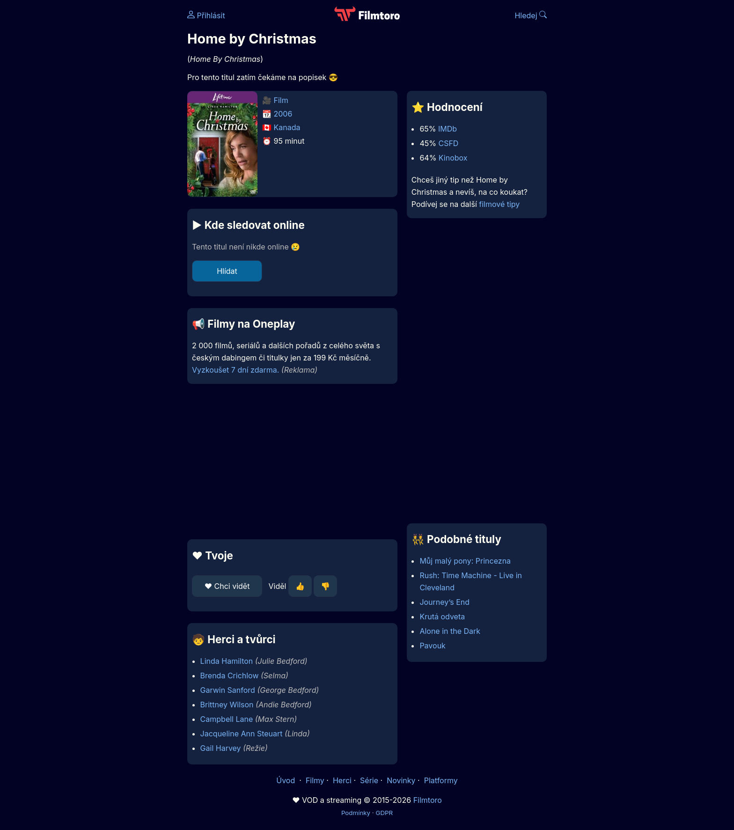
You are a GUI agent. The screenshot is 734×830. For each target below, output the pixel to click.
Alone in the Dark (449, 631)
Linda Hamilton (226, 661)
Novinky (401, 780)
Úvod (286, 780)
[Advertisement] (119, 144)
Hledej (530, 15)
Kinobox (453, 157)
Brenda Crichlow (229, 675)
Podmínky (355, 812)
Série (369, 780)
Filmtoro (427, 800)
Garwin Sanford (227, 690)
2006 (283, 113)
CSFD (448, 143)
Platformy (441, 780)
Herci (342, 780)
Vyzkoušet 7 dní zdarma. (235, 370)
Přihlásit (206, 15)
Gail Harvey (220, 748)
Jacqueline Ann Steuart (241, 733)
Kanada (287, 127)
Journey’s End (444, 602)
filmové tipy (499, 204)
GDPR (384, 812)
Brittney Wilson (227, 704)
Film (281, 100)
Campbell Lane (226, 719)
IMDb (447, 128)
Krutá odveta (442, 616)
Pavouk (432, 645)
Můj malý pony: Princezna (465, 561)
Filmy (315, 780)
